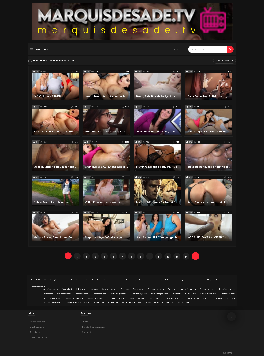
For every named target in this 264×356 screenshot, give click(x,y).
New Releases (37, 321)
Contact (86, 332)
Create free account (93, 327)
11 (158, 257)
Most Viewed (36, 327)
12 (168, 257)
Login (85, 321)
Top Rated (35, 332)
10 (149, 257)
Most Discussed (38, 337)
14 (186, 257)
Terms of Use (226, 352)
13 (177, 257)
